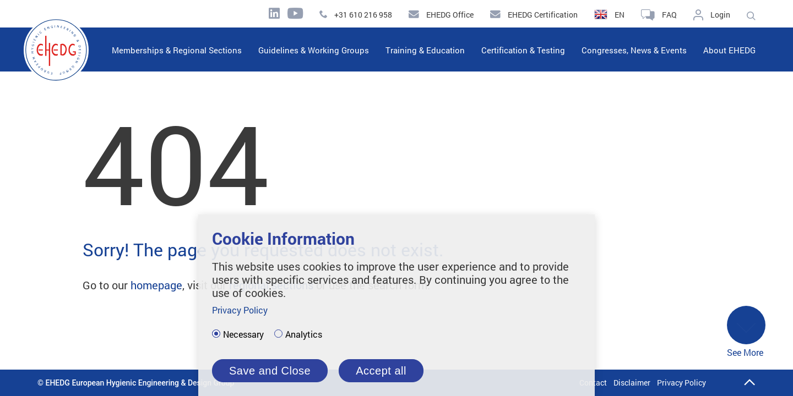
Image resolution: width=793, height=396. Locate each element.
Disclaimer (631, 382)
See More (746, 332)
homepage (156, 285)
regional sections (271, 285)
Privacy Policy (681, 382)
